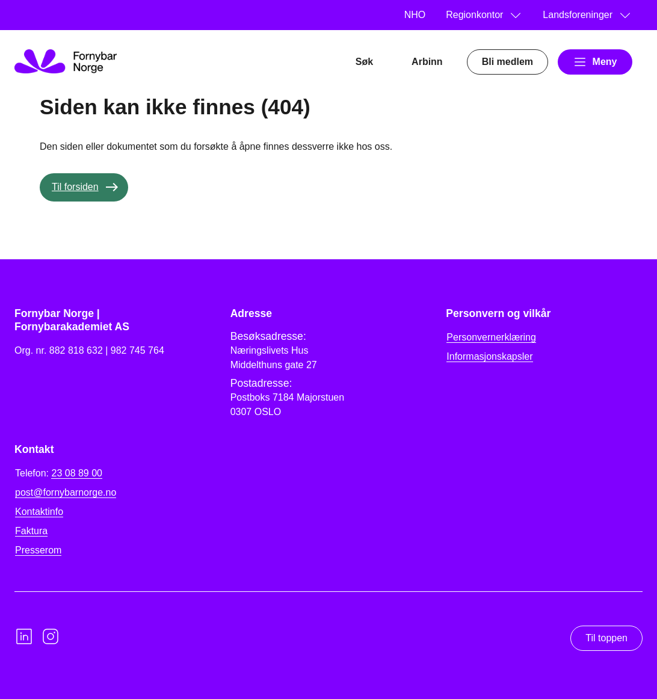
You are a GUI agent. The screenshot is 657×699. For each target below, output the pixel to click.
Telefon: (58, 473)
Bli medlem (507, 62)
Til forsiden (75, 187)
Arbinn (427, 62)
